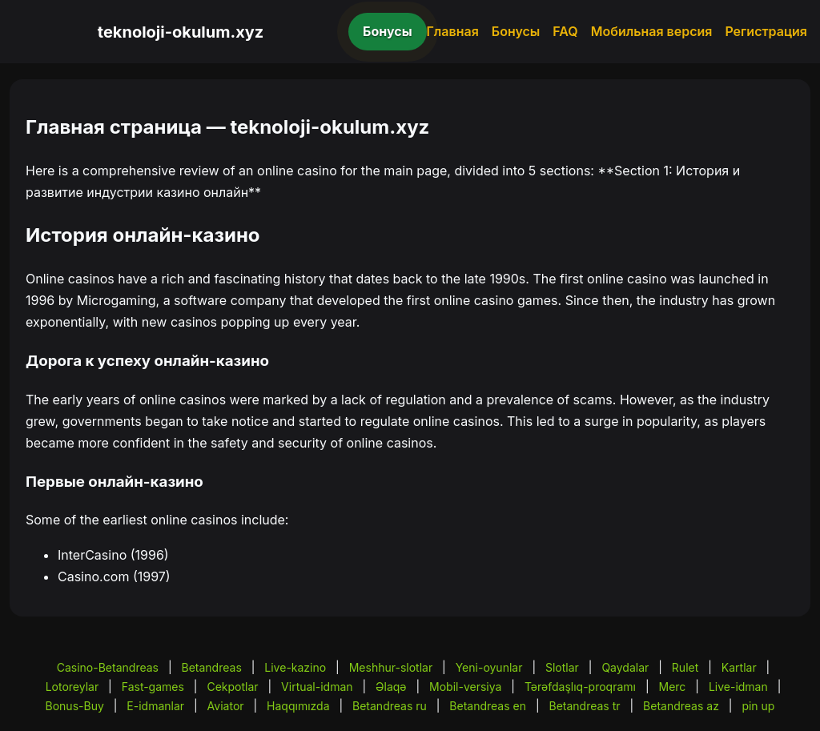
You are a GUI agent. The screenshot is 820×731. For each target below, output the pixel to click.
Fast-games (153, 686)
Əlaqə (391, 686)
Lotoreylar (72, 686)
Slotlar (562, 667)
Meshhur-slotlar (390, 667)
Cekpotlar (232, 686)
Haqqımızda (298, 706)
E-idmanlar (155, 706)
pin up (758, 706)
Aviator (225, 706)
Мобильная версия (652, 31)
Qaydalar (625, 667)
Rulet (685, 667)
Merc (672, 686)
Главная (453, 31)
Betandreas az (681, 706)
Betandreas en (487, 706)
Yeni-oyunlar (489, 667)
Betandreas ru (389, 706)
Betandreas (212, 667)
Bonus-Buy (75, 706)
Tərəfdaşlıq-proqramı (580, 686)
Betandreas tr (584, 706)
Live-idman (738, 686)
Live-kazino (295, 667)
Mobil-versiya (465, 686)
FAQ (565, 31)
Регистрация (766, 31)
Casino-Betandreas (108, 667)
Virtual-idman (316, 686)
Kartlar (739, 667)
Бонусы (387, 31)
